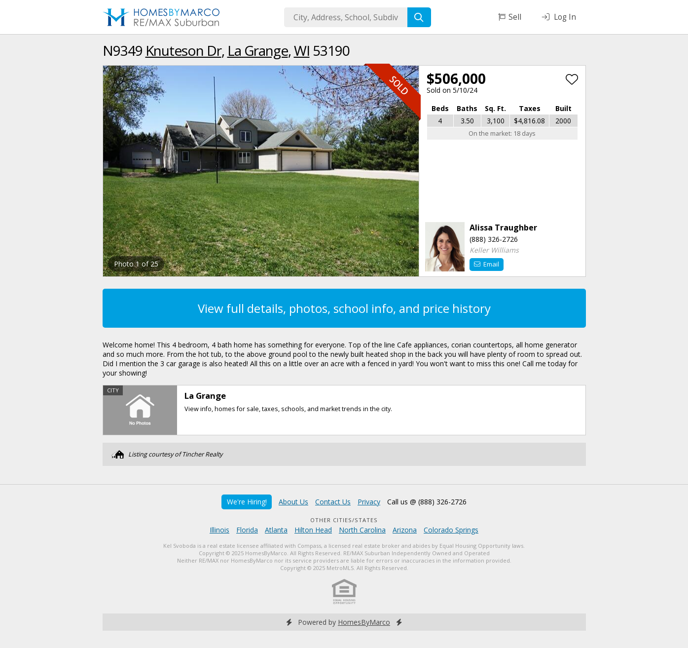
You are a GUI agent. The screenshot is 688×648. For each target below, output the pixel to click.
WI (302, 50)
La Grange (257, 50)
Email (486, 264)
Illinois (219, 529)
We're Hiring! (247, 501)
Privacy (369, 501)
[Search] (419, 17)
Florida (247, 529)
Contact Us (333, 501)
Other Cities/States (344, 520)
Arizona (405, 529)
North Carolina (362, 529)
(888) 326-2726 (494, 239)
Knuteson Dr (183, 50)
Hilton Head (313, 529)
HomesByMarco (364, 622)
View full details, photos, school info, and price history (344, 308)
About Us (293, 501)
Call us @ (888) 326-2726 (427, 501)
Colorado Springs (451, 529)
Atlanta (276, 529)
